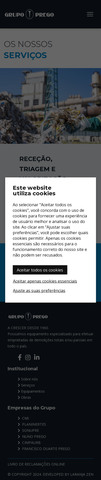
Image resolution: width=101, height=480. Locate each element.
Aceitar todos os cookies (40, 270)
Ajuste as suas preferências (39, 290)
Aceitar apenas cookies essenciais (45, 281)
